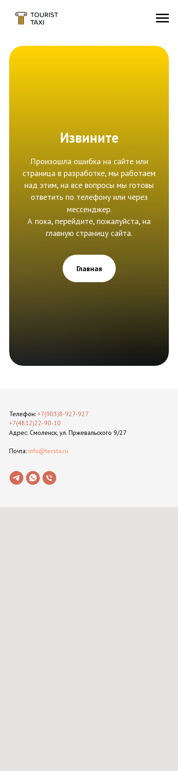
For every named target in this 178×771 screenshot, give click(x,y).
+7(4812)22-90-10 (35, 423)
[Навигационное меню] (162, 18)
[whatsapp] (33, 478)
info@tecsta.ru (48, 451)
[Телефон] (49, 478)
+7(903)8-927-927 (63, 414)
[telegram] (16, 478)
